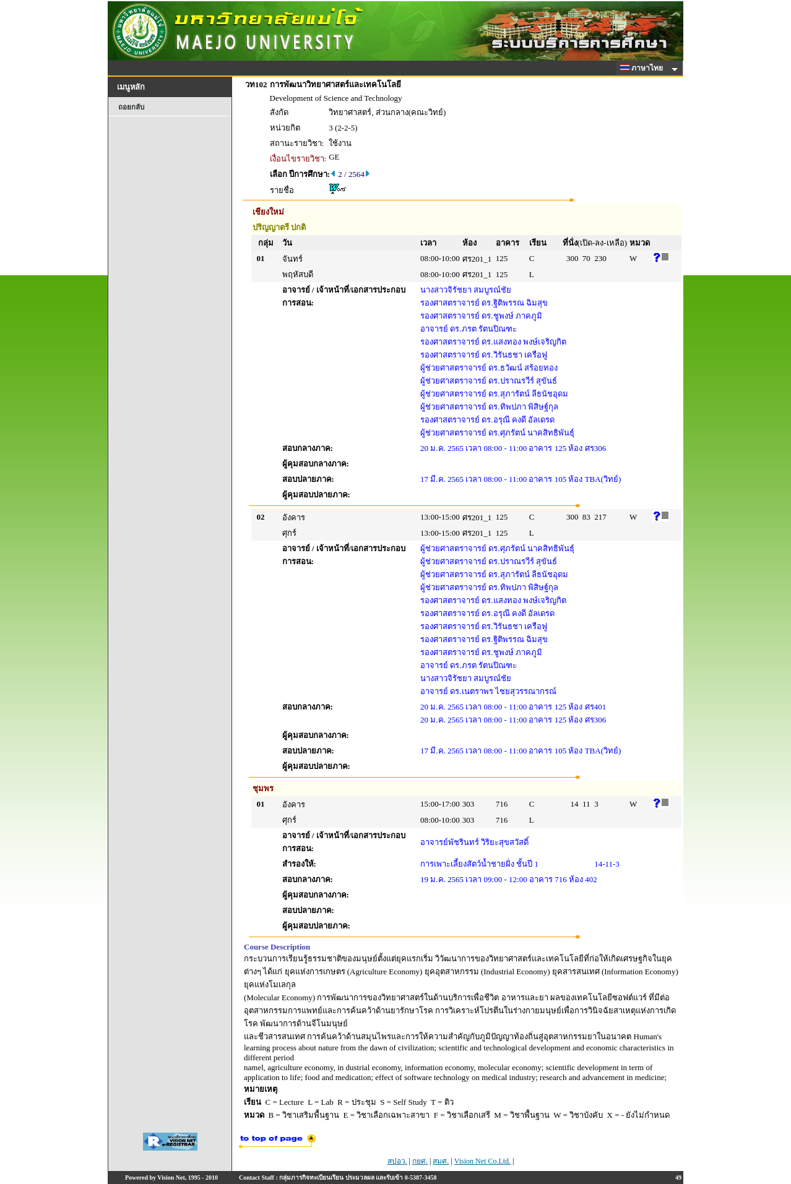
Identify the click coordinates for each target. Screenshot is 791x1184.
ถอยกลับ (131, 107)
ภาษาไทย (643, 68)
